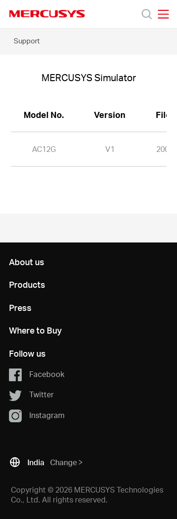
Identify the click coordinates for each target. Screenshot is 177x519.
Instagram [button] (37, 415)
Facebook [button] (36, 374)
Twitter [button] (31, 395)
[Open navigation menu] (163, 14)
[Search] (146, 14)
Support (27, 40)
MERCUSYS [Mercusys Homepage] (47, 13)
